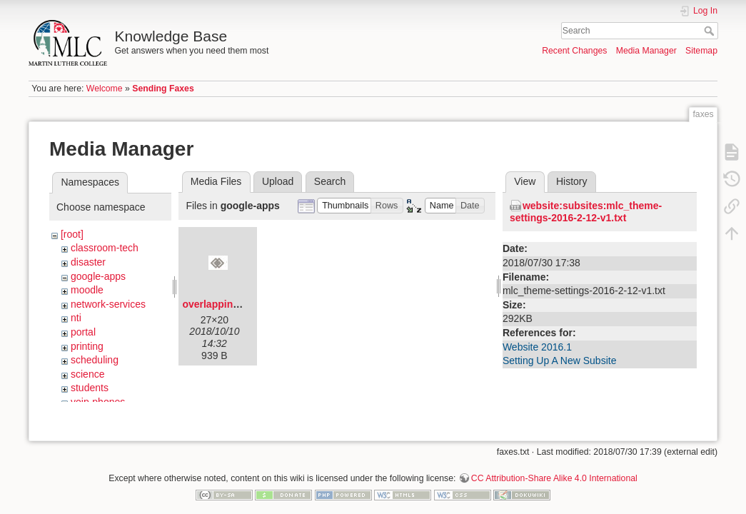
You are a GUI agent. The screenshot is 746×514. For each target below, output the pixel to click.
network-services (108, 304)
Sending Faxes (162, 89)
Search (710, 31)
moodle (87, 290)
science (87, 374)
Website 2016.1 (537, 347)
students (90, 387)
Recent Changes (574, 51)
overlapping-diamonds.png (246, 304)
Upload (277, 181)
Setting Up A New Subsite (560, 360)
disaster (88, 262)
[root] (72, 234)
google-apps (98, 276)
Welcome (104, 89)
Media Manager (646, 51)
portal (83, 332)
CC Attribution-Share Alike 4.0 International (554, 467)
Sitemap (701, 51)
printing (87, 346)
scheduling (95, 360)
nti (76, 317)
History (572, 181)
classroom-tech (104, 247)
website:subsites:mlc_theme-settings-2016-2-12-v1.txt (586, 211)
